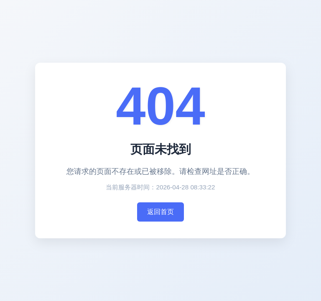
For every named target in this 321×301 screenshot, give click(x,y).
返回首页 (160, 211)
